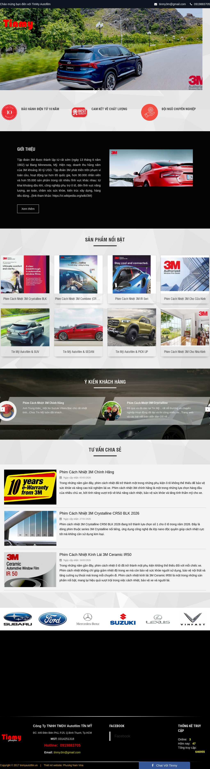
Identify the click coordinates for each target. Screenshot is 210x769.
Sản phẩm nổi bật (105, 239)
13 (142, 432)
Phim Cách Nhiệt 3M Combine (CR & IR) (79, 291)
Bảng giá (84, 41)
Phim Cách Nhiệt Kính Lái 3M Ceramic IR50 (95, 555)
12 (136, 432)
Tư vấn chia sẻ (105, 449)
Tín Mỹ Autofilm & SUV (25, 344)
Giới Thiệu (37, 41)
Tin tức (107, 41)
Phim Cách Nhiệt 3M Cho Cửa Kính (185, 291)
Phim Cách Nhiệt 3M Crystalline (151, 406)
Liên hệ (129, 41)
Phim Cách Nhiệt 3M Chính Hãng (47, 406)
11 (130, 432)
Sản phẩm (59, 41)
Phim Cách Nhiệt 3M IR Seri (131, 291)
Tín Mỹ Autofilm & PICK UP (131, 344)
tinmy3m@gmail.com (170, 4)
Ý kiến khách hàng (105, 382)
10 (123, 432)
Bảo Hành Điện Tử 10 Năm (38, 110)
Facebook (141, 736)
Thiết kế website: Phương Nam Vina (63, 765)
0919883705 (200, 4)
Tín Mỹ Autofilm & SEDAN (78, 344)
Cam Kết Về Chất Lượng (108, 110)
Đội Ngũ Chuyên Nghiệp (177, 110)
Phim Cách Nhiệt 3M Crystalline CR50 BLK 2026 (99, 513)
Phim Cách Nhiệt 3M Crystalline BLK (25, 291)
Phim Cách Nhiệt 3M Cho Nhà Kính (185, 344)
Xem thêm (9, 208)
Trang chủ (14, 41)
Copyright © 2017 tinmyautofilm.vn (19, 765)
